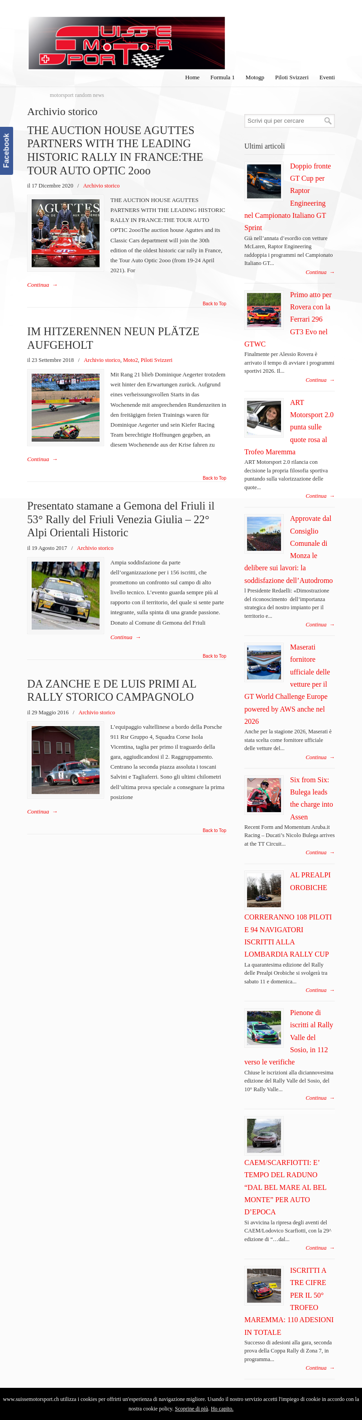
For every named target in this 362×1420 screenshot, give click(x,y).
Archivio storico (101, 186)
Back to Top (214, 304)
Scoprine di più (191, 1409)
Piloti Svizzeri (156, 360)
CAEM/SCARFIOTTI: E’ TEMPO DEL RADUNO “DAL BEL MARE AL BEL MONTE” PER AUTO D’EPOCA (285, 1187)
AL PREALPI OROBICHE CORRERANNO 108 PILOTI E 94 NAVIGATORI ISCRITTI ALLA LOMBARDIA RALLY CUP (288, 914)
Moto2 (130, 360)
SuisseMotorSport (126, 37)
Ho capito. (222, 1409)
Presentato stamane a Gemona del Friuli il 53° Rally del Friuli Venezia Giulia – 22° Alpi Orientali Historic (120, 519)
